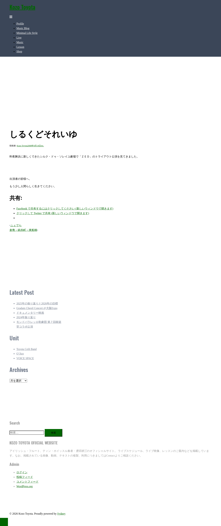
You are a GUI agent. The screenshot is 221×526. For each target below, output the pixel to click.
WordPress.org (24, 486)
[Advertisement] (87, 258)
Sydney (61, 513)
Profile (20, 23)
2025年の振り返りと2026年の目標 (37, 303)
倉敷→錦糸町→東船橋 (23, 230)
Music (19, 42)
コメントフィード (27, 481)
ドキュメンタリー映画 (30, 312)
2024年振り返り (26, 317)
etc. (42, 146)
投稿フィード (24, 477)
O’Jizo (20, 353)
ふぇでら (16, 225)
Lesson (20, 46)
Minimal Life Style (27, 32)
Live (18, 37)
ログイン (21, 472)
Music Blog (22, 28)
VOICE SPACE (25, 358)
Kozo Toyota (22, 7)
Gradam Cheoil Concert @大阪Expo (36, 308)
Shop (19, 51)
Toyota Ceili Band (26, 349)
